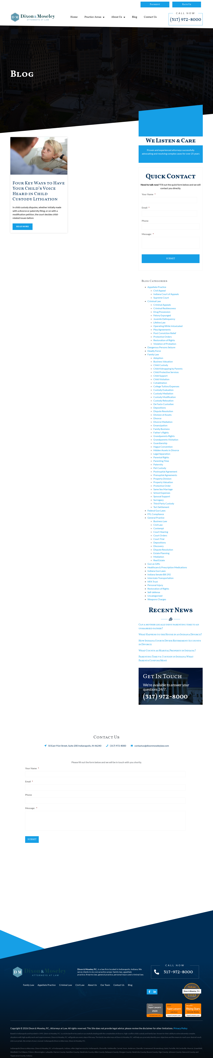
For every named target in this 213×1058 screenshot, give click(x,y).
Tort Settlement (161, 502)
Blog (134, 17)
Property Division (162, 473)
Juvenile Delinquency (164, 314)
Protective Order (162, 481)
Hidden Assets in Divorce (166, 445)
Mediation (158, 552)
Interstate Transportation (160, 573)
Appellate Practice (156, 282)
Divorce (157, 413)
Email (145, 206)
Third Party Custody (163, 498)
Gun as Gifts (153, 559)
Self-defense (153, 587)
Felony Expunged (162, 310)
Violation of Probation (164, 339)
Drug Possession (161, 307)
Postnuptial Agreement (165, 466)
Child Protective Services (166, 367)
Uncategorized (154, 591)
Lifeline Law (159, 317)
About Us (118, 17)
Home (74, 17)
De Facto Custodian (163, 399)
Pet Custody (159, 463)
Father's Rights (161, 427)
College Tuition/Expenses (166, 381)
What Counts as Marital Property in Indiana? (167, 646)
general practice (105, 969)
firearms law (91, 969)
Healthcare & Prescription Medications (167, 562)
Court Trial (158, 534)
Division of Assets (162, 410)
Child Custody (160, 360)
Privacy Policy (180, 1022)
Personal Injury (155, 580)
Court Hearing (160, 527)
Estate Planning (161, 548)
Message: (148, 231)
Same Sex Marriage (163, 484)
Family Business (161, 424)
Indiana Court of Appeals (166, 289)
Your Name (148, 194)
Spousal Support (161, 491)
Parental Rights (161, 452)
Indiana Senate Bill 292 (159, 569)
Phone (145, 219)
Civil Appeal (159, 285)
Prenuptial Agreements (165, 470)
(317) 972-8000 (185, 19)
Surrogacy (158, 495)
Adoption (158, 353)
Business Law (160, 516)
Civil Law (158, 520)
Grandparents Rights (164, 431)
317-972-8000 (179, 966)
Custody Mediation (163, 388)
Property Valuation (163, 477)
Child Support (160, 371)
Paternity (158, 459)
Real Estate (159, 555)
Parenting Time (161, 456)
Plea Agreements (162, 324)
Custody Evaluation (163, 385)
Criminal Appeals (162, 300)
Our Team (105, 979)
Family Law (153, 349)
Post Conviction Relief (164, 328)
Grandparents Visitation (165, 434)
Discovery (158, 541)
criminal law (137, 969)
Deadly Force (154, 346)
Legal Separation (161, 449)
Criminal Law (154, 296)
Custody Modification (164, 392)
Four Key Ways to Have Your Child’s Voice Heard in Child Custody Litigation (39, 191)
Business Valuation (163, 356)
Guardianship (160, 438)
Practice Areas (94, 17)
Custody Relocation (163, 395)
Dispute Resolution (163, 406)
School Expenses (161, 488)
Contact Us (150, 17)
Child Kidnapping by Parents (168, 363)
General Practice (155, 512)
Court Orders (160, 530)
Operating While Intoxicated (168, 321)
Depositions (159, 402)
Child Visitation (161, 374)
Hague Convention (163, 442)
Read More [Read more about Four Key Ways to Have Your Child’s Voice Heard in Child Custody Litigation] (22, 226)
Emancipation (160, 420)
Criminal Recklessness (164, 303)
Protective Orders (162, 331)
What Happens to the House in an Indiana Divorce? (170, 630)
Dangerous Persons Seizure (161, 342)
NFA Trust (152, 576)
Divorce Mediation (162, 417)
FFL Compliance (155, 509)
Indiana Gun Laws (156, 566)
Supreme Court (161, 292)
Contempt (158, 523)
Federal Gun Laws (156, 505)
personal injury (121, 969)
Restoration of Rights (164, 335)
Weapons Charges (156, 594)
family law (117, 966)
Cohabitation (160, 378)
